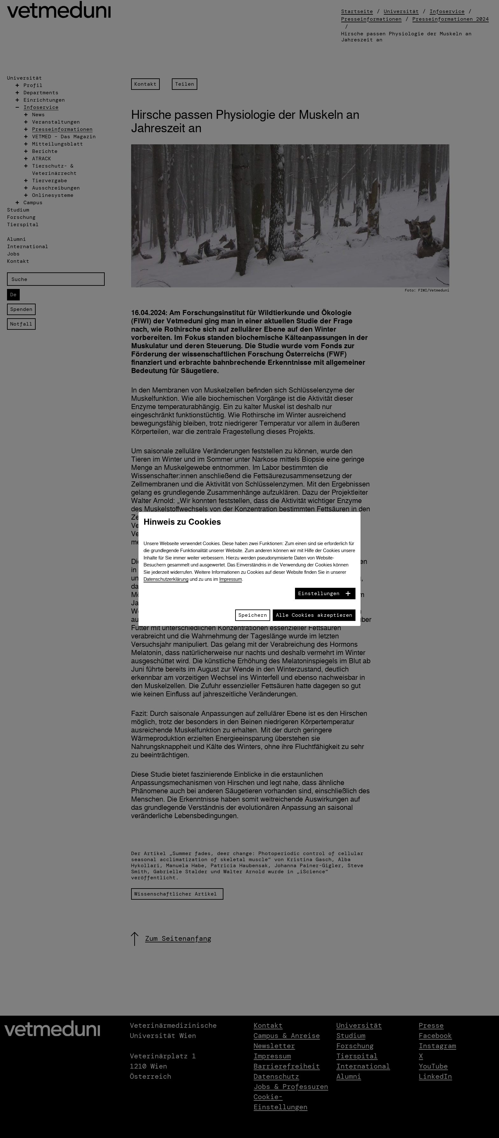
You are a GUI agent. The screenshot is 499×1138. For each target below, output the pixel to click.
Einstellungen (319, 593)
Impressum (230, 579)
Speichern (252, 615)
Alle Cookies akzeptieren (314, 615)
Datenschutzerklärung (166, 579)
